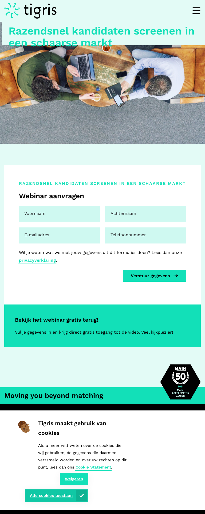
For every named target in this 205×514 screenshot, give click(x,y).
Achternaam (123, 213)
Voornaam (34, 213)
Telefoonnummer (128, 234)
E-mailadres (36, 234)
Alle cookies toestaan (51, 495)
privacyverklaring (37, 260)
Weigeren (74, 479)
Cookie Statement (93, 467)
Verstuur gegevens (150, 275)
